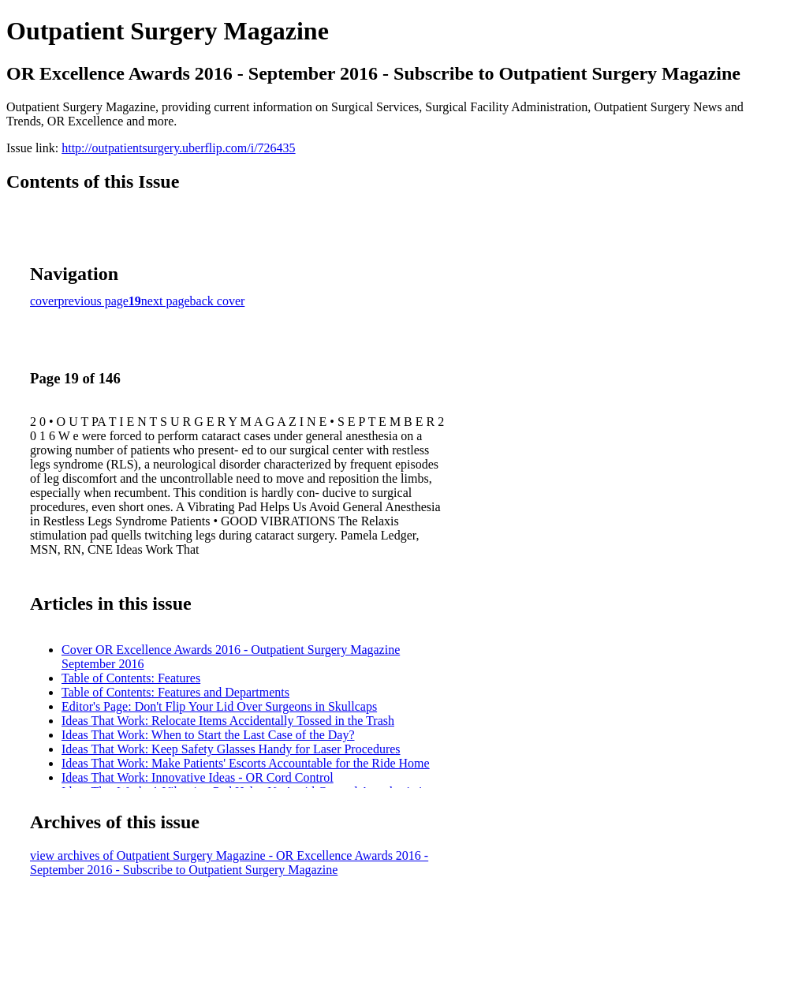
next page (165, 301)
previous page (93, 301)
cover (44, 301)
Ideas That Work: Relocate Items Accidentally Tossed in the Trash (228, 720)
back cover (217, 301)
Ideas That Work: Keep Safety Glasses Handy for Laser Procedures (231, 749)
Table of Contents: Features (131, 678)
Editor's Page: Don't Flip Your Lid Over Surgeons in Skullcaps (219, 706)
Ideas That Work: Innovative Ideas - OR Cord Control (198, 777)
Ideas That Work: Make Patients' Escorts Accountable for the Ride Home (246, 763)
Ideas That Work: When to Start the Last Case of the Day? (208, 734)
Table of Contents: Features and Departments (175, 692)
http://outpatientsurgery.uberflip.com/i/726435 (178, 148)
